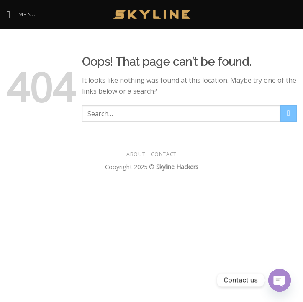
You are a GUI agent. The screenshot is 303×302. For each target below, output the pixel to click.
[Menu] (21, 14)
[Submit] (288, 113)
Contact (164, 154)
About (135, 154)
